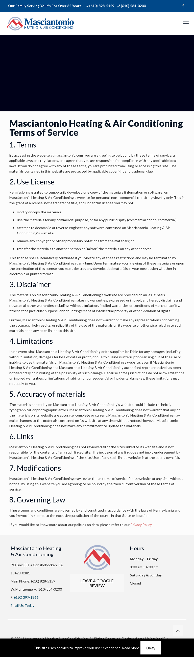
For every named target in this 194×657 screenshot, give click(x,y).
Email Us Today (22, 605)
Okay (150, 647)
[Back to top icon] (178, 630)
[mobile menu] (186, 23)
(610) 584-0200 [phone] (133, 6)
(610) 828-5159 (42, 581)
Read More (130, 648)
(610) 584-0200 (49, 589)
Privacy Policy (141, 524)
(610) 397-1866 (25, 597)
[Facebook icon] (183, 6)
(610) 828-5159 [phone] (101, 6)
